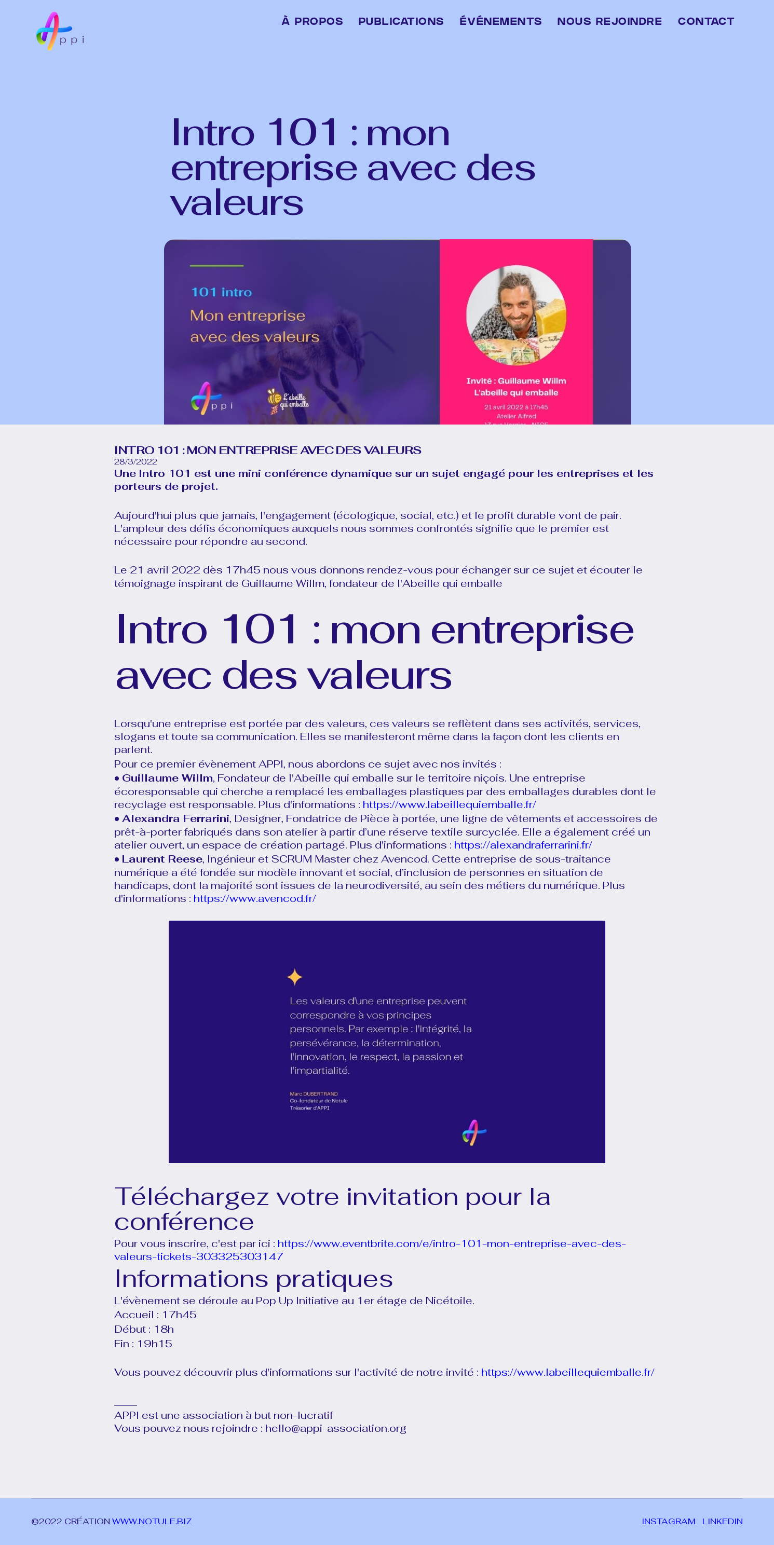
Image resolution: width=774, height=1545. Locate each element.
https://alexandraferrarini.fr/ (523, 845)
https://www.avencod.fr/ (253, 898)
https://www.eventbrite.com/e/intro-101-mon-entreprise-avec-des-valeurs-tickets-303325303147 (370, 1250)
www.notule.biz (152, 1521)
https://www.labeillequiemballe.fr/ (449, 804)
